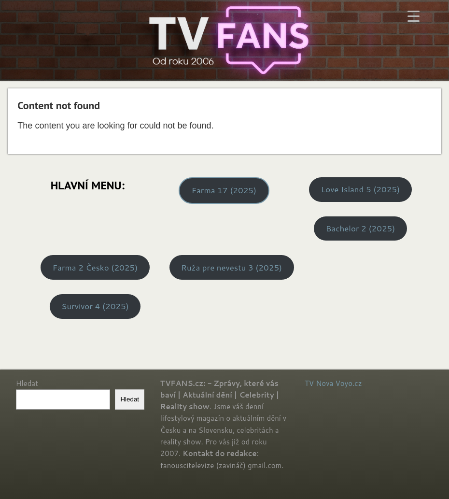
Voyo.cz (348, 383)
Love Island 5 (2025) (360, 189)
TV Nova (319, 383)
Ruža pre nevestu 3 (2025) (231, 267)
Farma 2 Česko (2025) (95, 267)
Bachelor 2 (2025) (360, 228)
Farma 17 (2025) (224, 190)
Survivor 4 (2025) (95, 306)
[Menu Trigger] (413, 15)
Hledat (27, 383)
